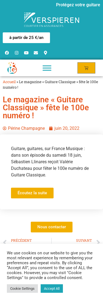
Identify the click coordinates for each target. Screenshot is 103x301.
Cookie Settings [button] (22, 288)
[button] (26, 37)
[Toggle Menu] (47, 68)
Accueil (9, 81)
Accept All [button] (52, 288)
